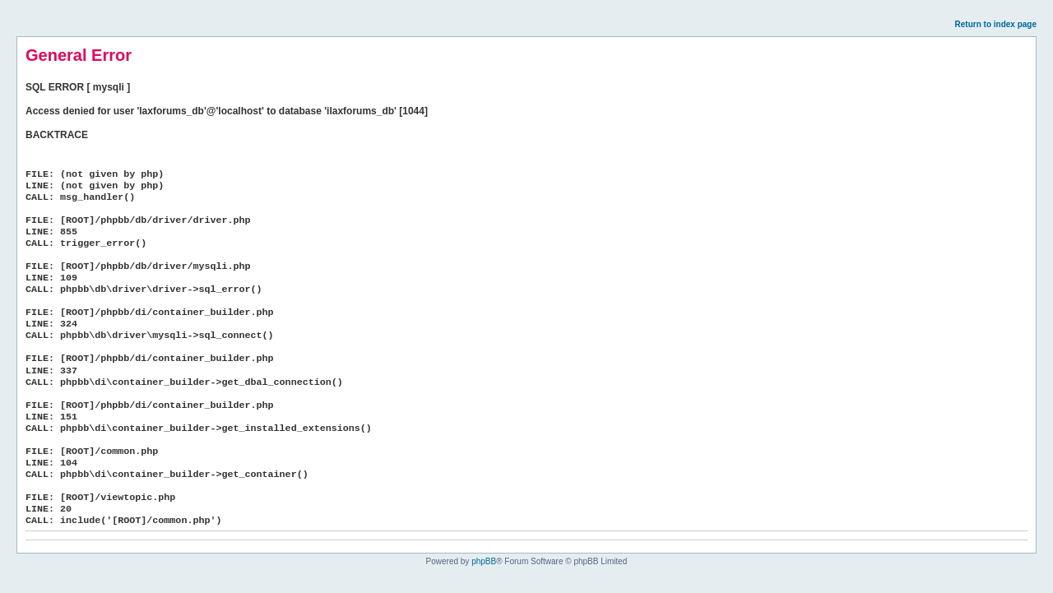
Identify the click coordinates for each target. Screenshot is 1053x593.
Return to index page (996, 24)
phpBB (483, 561)
